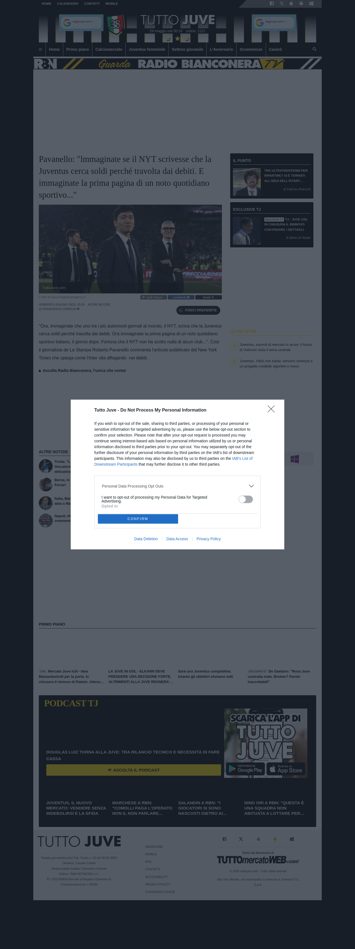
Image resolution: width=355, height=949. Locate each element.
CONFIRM (138, 519)
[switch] (246, 499)
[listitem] (177, 486)
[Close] (273, 410)
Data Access (177, 539)
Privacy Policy (209, 539)
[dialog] (177, 475)
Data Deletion (146, 539)
